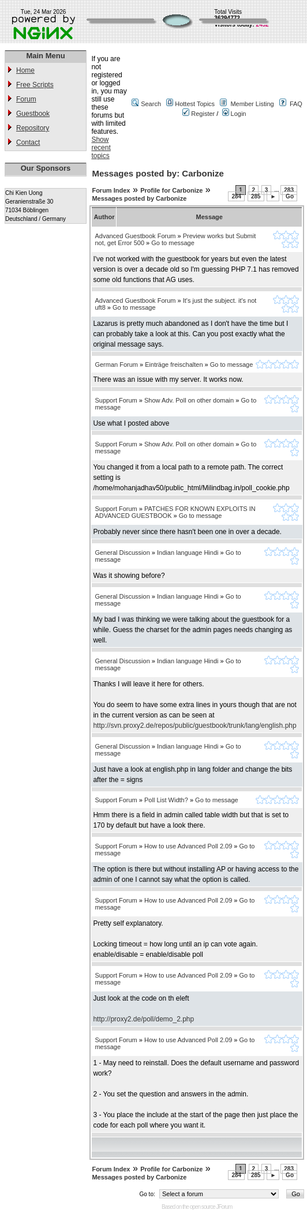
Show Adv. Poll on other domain (189, 400)
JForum (224, 1207)
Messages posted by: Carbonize (157, 173)
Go (290, 196)
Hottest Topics (195, 103)
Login (234, 113)
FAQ (296, 103)
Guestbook (33, 114)
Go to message (172, 242)
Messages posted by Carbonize (139, 198)
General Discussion (122, 552)
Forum (26, 99)
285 (256, 196)
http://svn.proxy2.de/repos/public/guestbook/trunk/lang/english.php (194, 726)
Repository (32, 128)
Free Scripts (35, 85)
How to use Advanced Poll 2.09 (188, 846)
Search (151, 103)
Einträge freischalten (174, 364)
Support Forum (116, 400)
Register (198, 113)
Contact (28, 142)
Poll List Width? (166, 799)
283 (289, 190)
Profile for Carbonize (171, 190)
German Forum (116, 364)
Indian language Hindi (187, 552)
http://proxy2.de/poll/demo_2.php (143, 1019)
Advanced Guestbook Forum (135, 235)
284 (236, 196)
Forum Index (111, 190)
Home (25, 70)
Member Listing (252, 103)
